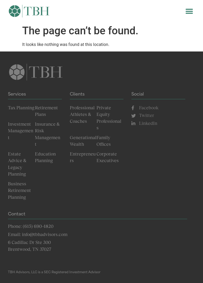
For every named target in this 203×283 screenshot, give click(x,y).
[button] (189, 11)
